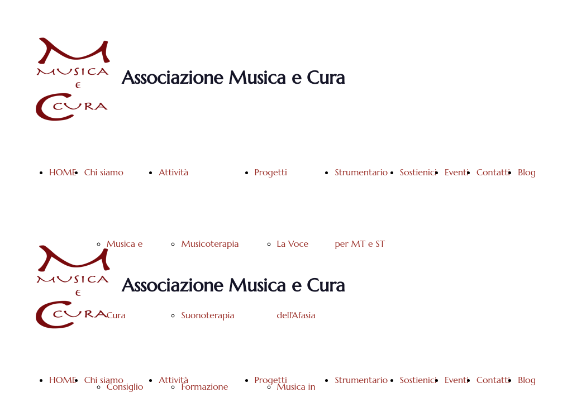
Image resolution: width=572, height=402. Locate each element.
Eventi (457, 172)
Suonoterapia (207, 314)
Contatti (493, 172)
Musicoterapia (210, 243)
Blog (527, 172)
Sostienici (418, 172)
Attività (173, 172)
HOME (63, 172)
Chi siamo (103, 172)
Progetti (271, 172)
